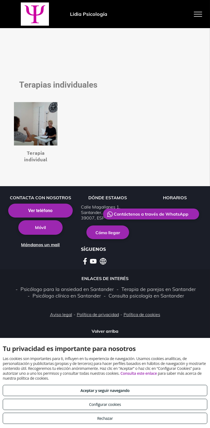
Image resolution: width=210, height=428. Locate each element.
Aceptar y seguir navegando (104, 390)
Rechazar (105, 418)
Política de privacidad (98, 314)
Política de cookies (142, 314)
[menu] (198, 14)
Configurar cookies (105, 404)
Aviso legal (61, 314)
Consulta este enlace (138, 373)
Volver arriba (105, 331)
